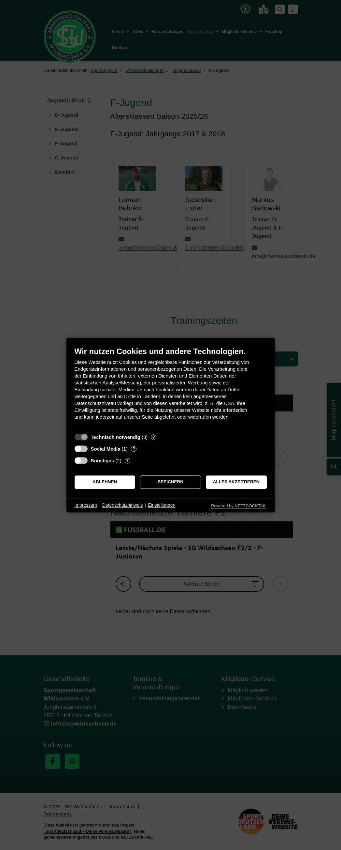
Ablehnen (104, 482)
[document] (171, 388)
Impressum (86, 505)
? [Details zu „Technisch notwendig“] (153, 437)
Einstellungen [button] (161, 505)
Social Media (106, 449)
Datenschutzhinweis (122, 505)
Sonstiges (102, 460)
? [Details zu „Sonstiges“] (127, 460)
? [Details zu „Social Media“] (133, 448)
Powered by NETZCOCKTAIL (238, 505)
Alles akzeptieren (236, 482)
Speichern (170, 482)
